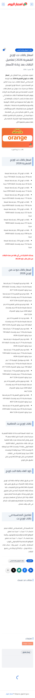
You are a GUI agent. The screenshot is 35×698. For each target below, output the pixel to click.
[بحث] (3, 4)
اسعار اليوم (9, 693)
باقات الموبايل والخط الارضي (24, 50)
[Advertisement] (17, 29)
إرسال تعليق (26, 652)
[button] (24, 570)
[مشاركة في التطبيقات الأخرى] (8, 570)
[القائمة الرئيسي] (31, 4)
